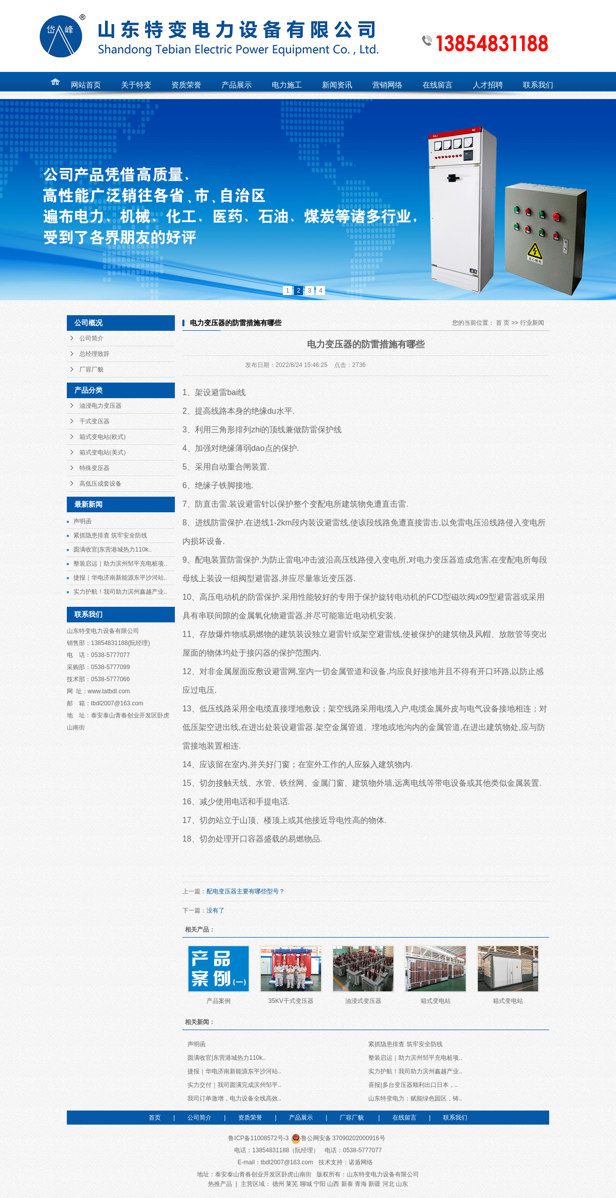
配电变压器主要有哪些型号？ (246, 891)
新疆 (374, 1183)
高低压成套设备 (100, 483)
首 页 (502, 322)
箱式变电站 (436, 1000)
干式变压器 (94, 421)
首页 (155, 1117)
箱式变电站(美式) (102, 452)
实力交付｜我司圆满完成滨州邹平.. (234, 1084)
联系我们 (455, 1117)
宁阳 (320, 1183)
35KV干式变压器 (290, 1000)
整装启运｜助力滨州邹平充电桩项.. (120, 563)
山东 (402, 1183)
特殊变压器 (94, 468)
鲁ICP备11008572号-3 (258, 1138)
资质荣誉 (250, 1117)
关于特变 (136, 85)
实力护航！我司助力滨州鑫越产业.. (120, 591)
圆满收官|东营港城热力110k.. (112, 549)
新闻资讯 (337, 85)
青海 (361, 1183)
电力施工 (287, 85)
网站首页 (86, 85)
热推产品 (220, 1183)
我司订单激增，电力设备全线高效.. (234, 1098)
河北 (388, 1183)
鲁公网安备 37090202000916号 (338, 1138)
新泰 (347, 1183)
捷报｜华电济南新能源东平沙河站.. (120, 577)
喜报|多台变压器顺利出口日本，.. (413, 1084)
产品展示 (301, 1117)
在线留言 (404, 1117)
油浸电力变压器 (100, 405)
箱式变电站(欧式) (102, 436)
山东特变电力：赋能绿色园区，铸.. (415, 1098)
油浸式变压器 (363, 1000)
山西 (333, 1183)
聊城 (306, 1183)
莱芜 (292, 1183)
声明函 (82, 521)
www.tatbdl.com (109, 691)
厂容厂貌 (91, 369)
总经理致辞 (94, 353)
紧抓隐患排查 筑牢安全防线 (110, 535)
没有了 (216, 910)
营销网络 (387, 85)
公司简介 (91, 338)
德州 (278, 1183)
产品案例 (219, 1000)
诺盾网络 (361, 1162)
